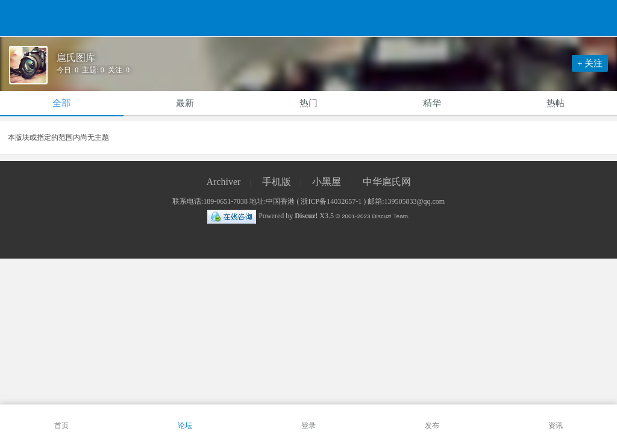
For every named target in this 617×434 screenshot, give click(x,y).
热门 (308, 103)
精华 (432, 103)
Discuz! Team (390, 216)
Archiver (223, 182)
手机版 (276, 182)
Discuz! (306, 216)
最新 (185, 103)
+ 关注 (590, 63)
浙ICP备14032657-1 (331, 201)
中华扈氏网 (387, 182)
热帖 (556, 103)
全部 (61, 103)
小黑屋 (326, 182)
